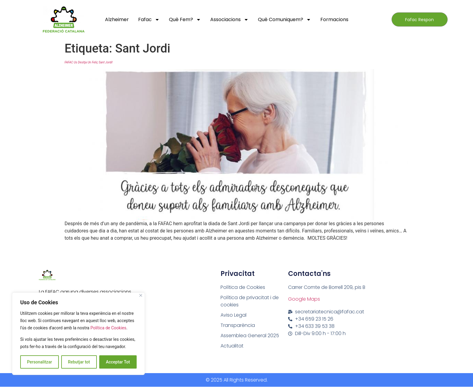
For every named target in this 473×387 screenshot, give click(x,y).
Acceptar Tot (118, 362)
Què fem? (185, 20)
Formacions (334, 19)
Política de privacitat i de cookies (250, 301)
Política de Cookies (108, 328)
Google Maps (304, 299)
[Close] (140, 295)
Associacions (229, 20)
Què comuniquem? (284, 20)
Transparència (238, 325)
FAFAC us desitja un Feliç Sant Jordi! (89, 62)
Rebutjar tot (79, 362)
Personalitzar (39, 362)
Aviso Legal (233, 315)
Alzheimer (117, 19)
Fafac (149, 20)
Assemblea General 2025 (250, 335)
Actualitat (232, 345)
